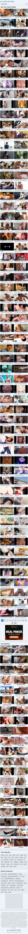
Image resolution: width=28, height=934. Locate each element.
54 (23, 620)
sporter (13, 883)
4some (11, 866)
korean (5, 857)
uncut (2, 878)
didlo (2, 861)
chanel (5, 874)
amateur (11, 859)
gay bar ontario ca (4, 887)
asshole (16, 857)
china (7, 855)
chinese (2, 855)
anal (25, 857)
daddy (14, 855)
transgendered (19, 883)
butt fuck (8, 864)
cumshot (21, 857)
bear (2, 857)
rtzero (15, 889)
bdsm (17, 855)
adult (7, 866)
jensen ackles (3, 883)
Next (15, 623)
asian (10, 855)
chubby (21, 855)
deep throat (6, 859)
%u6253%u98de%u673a (12, 874)
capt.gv (25, 883)
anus (21, 864)
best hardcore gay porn (19, 880)
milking (22, 889)
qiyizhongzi (18, 878)
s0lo (7, 885)
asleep (17, 887)
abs (2, 874)
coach (13, 857)
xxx (1, 859)
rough (6, 892)
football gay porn (4, 880)
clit (24, 859)
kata (19, 889)
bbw (12, 889)
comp (15, 866)
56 (12, 623)
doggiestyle (16, 861)
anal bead (3, 864)
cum (15, 859)
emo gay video (4, 876)
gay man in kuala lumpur (13, 876)
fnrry (9, 889)
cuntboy (20, 874)
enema (9, 892)
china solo (11, 880)
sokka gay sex (4, 889)
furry (25, 855)
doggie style (7, 861)
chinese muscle (20, 885)
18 (19, 876)
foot (9, 857)
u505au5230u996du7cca (9, 878)
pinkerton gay (12, 887)
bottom (24, 864)
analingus (3, 866)
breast (23, 876)
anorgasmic (16, 864)
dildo (2, 892)
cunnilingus (20, 859)
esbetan (9, 883)
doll (12, 864)
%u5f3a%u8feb (13, 885)
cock (11, 861)
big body (21, 861)
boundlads (3, 885)
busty (26, 861)
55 (25, 620)
